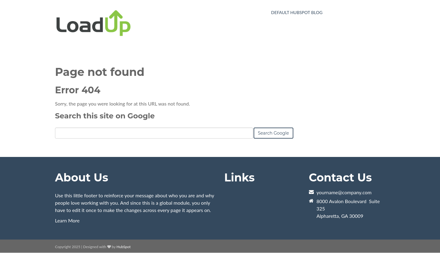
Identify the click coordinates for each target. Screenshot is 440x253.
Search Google (273, 133)
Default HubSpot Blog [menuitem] (296, 12)
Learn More (67, 220)
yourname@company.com (344, 192)
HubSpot (123, 246)
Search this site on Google (105, 115)
